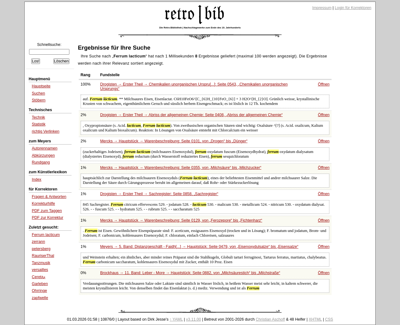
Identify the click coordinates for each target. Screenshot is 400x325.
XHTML (315, 319)
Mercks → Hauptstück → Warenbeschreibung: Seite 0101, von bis (173, 141)
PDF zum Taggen (47, 211)
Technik (38, 117)
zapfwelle (40, 298)
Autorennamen (45, 148)
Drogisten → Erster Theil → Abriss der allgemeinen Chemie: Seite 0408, (191, 115)
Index (37, 179)
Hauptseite (41, 86)
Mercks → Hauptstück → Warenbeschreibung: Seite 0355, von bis (180, 167)
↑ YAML (176, 319)
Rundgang (41, 162)
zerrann (38, 241)
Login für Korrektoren (353, 8)
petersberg (41, 249)
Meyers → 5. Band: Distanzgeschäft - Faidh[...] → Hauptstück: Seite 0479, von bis (199, 246)
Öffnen (323, 84)
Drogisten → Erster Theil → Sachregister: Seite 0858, (159, 194)
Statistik (39, 124)
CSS (329, 319)
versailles (40, 270)
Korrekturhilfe (43, 203)
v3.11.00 (193, 319)
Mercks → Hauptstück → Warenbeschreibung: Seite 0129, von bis (181, 220)
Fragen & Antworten (49, 197)
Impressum (322, 8)
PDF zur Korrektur (47, 217)
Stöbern (39, 100)
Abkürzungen (43, 155)
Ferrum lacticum (46, 235)
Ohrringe (39, 290)
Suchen (38, 93)
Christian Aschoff (270, 319)
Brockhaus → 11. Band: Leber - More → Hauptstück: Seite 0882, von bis (190, 273)
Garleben (40, 284)
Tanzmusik (41, 263)
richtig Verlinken (45, 131)
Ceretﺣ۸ (39, 277)
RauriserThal (43, 256)
